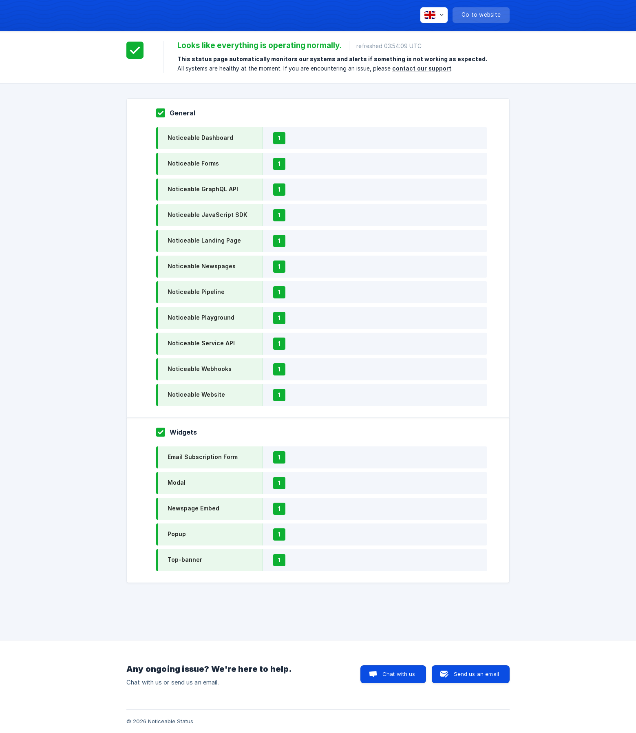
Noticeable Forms (193, 163)
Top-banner (185, 559)
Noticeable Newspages (202, 266)
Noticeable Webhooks (200, 368)
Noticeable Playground (201, 317)
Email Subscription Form (203, 456)
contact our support (421, 68)
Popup (177, 533)
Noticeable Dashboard (200, 137)
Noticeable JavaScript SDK (207, 214)
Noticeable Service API (201, 343)
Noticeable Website (196, 394)
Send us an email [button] (476, 674)
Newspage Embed (193, 508)
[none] (434, 15)
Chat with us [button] (398, 674)
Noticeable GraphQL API (203, 188)
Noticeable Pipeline (196, 291)
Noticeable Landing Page (204, 240)
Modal (177, 482)
